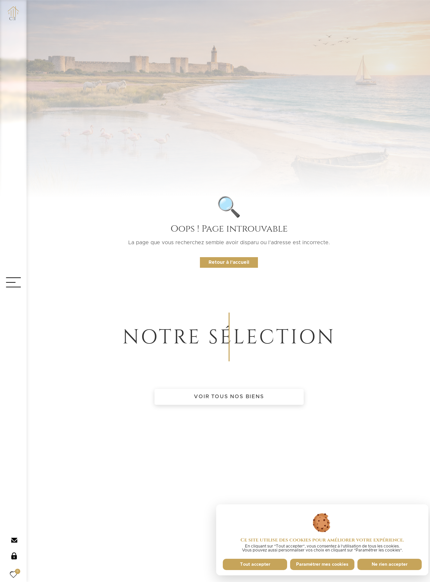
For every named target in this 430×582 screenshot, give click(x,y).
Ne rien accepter (389, 564)
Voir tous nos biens (229, 396)
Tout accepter (255, 564)
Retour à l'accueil (229, 262)
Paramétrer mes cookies (322, 564)
